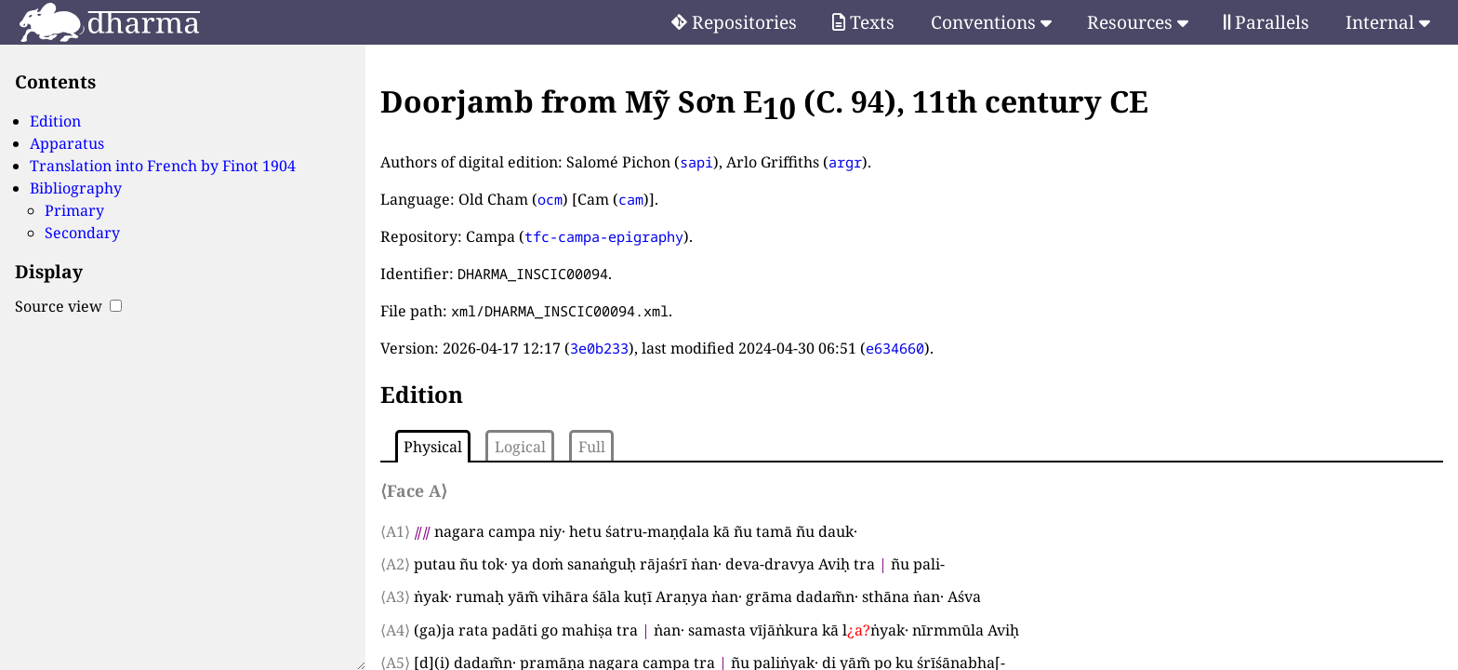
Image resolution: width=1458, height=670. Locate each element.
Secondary (82, 232)
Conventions (991, 21)
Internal (1387, 21)
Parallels (1266, 21)
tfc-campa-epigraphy (603, 236)
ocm (550, 199)
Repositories (734, 21)
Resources (1137, 21)
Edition (55, 121)
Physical (433, 446)
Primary (74, 210)
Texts (863, 21)
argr (845, 162)
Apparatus (67, 143)
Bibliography (76, 188)
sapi (696, 162)
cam (630, 199)
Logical (520, 446)
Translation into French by (163, 165)
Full (591, 446)
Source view (68, 306)
